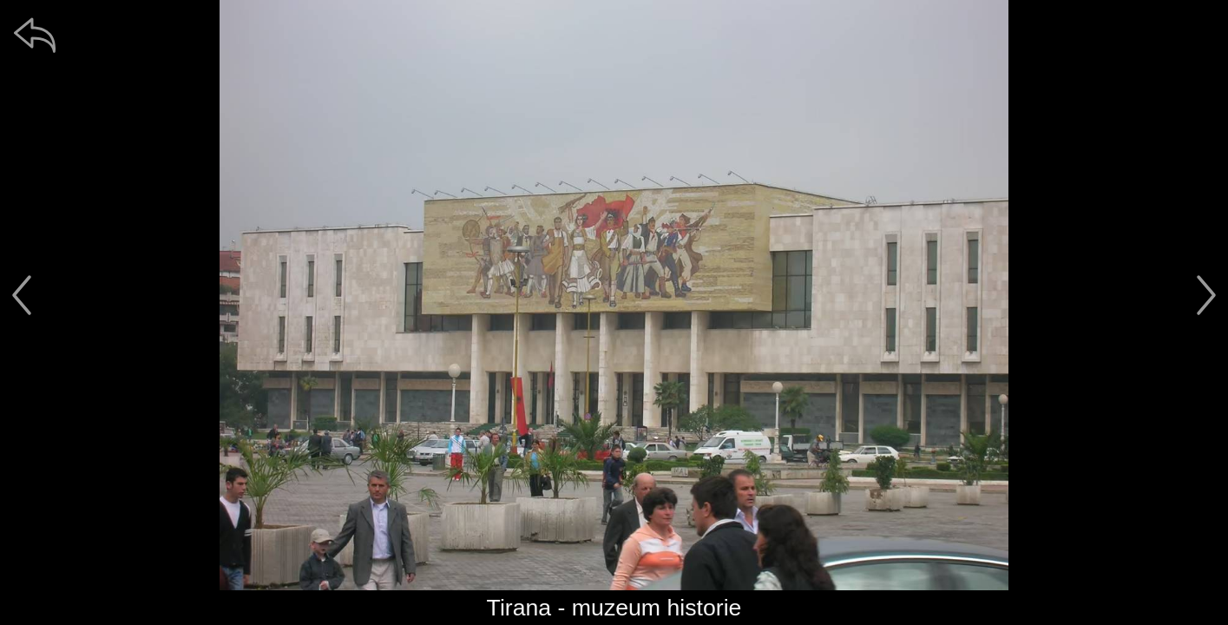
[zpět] (35, 35)
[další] (1206, 295)
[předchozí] (22, 295)
